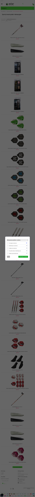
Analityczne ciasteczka (13, 248)
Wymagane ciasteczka (13, 243)
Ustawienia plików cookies (13, 240)
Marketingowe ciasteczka (13, 245)
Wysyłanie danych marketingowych (15, 250)
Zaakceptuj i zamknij (23, 256)
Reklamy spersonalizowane (13, 253)
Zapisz (8, 256)
